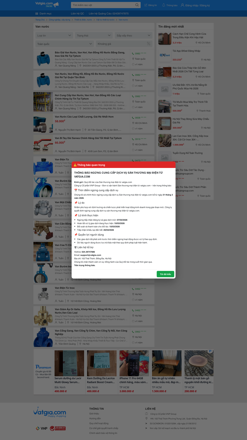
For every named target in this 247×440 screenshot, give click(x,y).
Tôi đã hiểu (165, 274)
